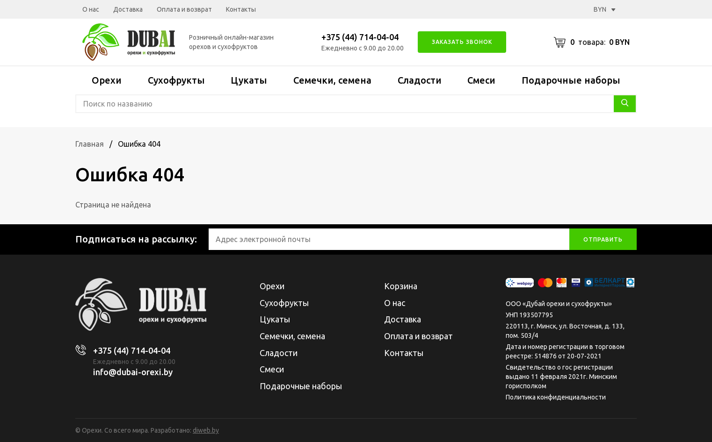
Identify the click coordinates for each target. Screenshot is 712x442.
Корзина (400, 286)
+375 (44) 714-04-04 (360, 37)
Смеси (481, 80)
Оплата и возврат (184, 9)
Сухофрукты (176, 80)
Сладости (420, 80)
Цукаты (249, 80)
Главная (89, 144)
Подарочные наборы (571, 80)
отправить (603, 239)
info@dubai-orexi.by (133, 372)
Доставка (128, 9)
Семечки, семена (332, 80)
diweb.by (206, 430)
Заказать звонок (462, 42)
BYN (604, 9)
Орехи (107, 80)
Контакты (241, 9)
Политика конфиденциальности (556, 397)
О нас (90, 9)
